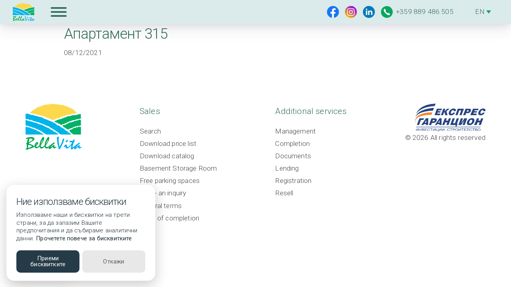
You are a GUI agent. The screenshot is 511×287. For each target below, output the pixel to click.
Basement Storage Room (178, 168)
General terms (161, 206)
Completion (293, 143)
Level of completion (169, 218)
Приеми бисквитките (47, 261)
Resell (285, 193)
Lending (288, 168)
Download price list (168, 143)
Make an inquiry (163, 193)
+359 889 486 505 (417, 12)
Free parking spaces (170, 181)
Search (150, 131)
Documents (294, 156)
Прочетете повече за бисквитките (84, 238)
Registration (294, 181)
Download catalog (166, 156)
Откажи (113, 261)
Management (296, 131)
